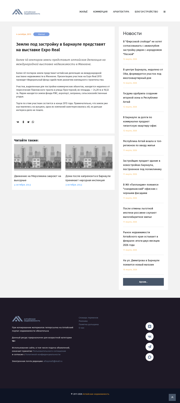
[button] (165, 12)
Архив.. (143, 282)
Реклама (83, 321)
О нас (81, 328)
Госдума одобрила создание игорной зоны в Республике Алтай (143, 102)
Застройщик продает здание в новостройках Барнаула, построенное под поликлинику (143, 169)
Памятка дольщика (89, 324)
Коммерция (100, 11)
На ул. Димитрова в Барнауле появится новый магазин (143, 266)
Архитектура (121, 11)
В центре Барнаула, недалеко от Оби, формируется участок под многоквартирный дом (143, 78)
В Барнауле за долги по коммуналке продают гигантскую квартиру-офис (143, 126)
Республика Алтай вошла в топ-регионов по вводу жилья (143, 147)
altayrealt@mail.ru (53, 361)
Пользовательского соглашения (49, 351)
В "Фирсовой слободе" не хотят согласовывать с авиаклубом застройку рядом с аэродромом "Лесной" (143, 52)
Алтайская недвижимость (96, 394)
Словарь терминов (88, 317)
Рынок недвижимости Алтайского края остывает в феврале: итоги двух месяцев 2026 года (143, 243)
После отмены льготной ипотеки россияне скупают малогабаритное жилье (143, 217)
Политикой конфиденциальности (42, 354)
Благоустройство (146, 11)
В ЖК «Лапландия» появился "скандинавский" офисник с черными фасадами (143, 193)
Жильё (83, 11)
